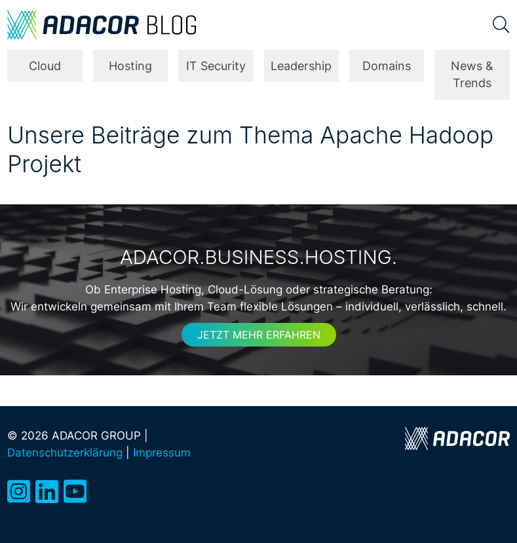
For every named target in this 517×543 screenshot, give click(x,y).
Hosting (130, 66)
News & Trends (472, 74)
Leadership (301, 66)
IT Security (216, 66)
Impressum (162, 452)
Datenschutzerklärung (65, 452)
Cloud (45, 66)
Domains (386, 66)
